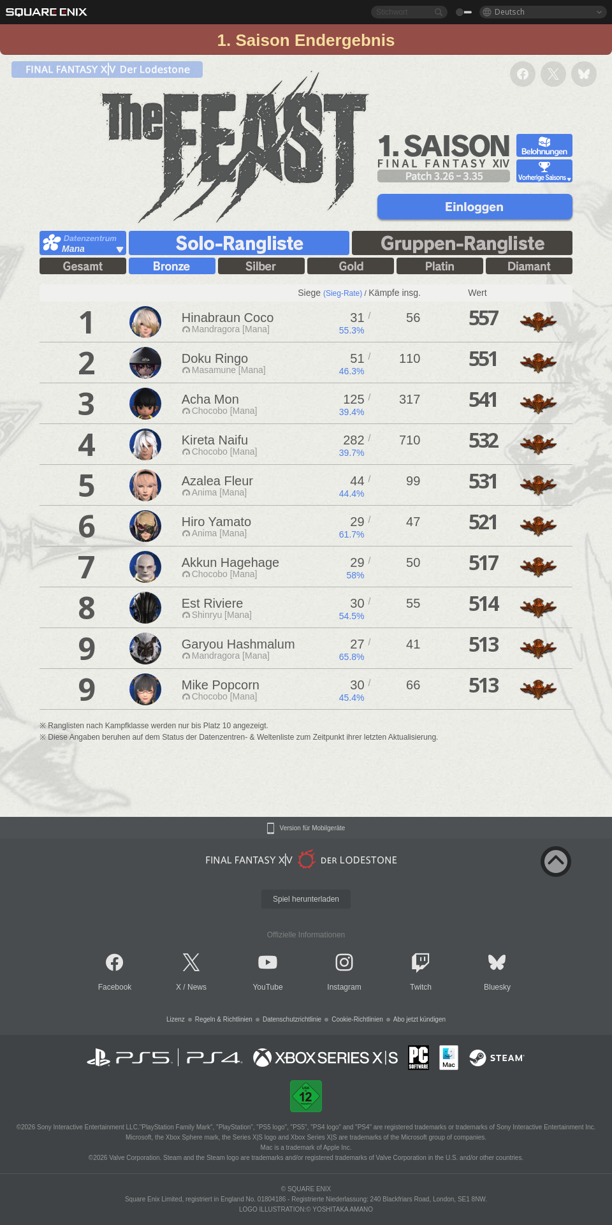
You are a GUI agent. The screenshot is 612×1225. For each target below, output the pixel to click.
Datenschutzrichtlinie (292, 1019)
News (197, 987)
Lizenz (175, 1019)
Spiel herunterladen (306, 899)
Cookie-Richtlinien (357, 1019)
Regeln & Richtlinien (223, 1019)
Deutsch (510, 11)
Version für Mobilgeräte (313, 828)
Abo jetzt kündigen (419, 1019)
